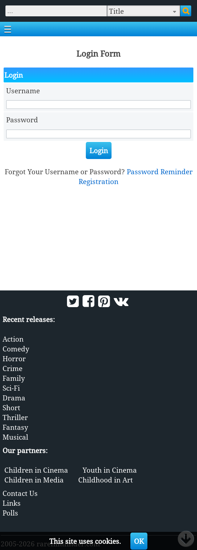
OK (139, 541)
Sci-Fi (11, 388)
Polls (10, 513)
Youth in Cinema (110, 470)
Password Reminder (160, 171)
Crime (12, 368)
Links (12, 503)
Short (11, 407)
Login (98, 150)
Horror (14, 358)
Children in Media (34, 480)
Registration (98, 181)
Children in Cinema (36, 470)
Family (14, 378)
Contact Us (20, 493)
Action (13, 339)
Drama (14, 398)
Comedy (16, 349)
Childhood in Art (105, 480)
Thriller (15, 417)
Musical (15, 437)
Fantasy (15, 427)
